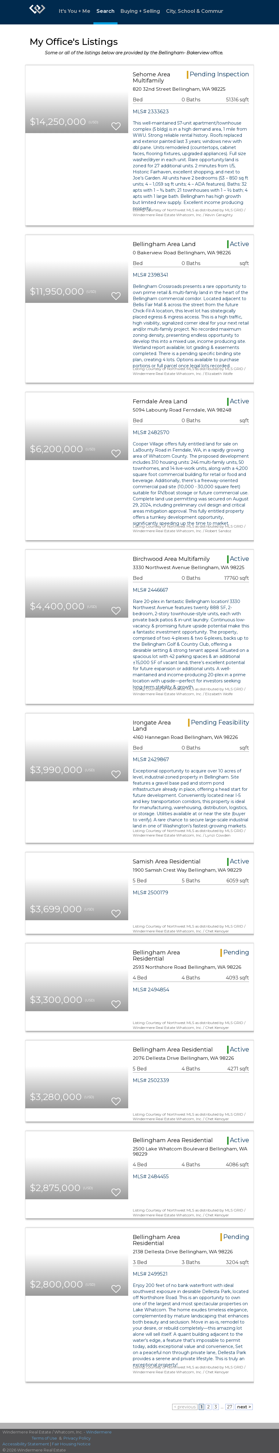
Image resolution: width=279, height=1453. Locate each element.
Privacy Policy (77, 1438)
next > (244, 1407)
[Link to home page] (37, 12)
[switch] (116, 123)
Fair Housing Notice (71, 1443)
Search (105, 11)
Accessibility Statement (25, 1443)
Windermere (99, 1431)
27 (229, 1407)
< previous (185, 1407)
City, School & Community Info (203, 11)
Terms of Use (44, 1438)
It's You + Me (74, 11)
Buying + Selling (140, 11)
